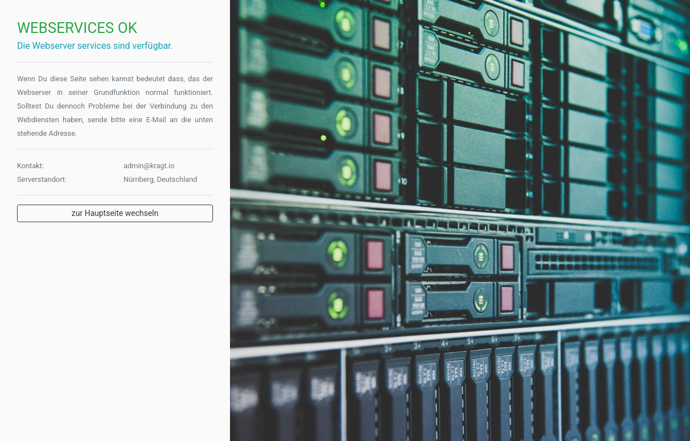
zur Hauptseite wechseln (115, 213)
